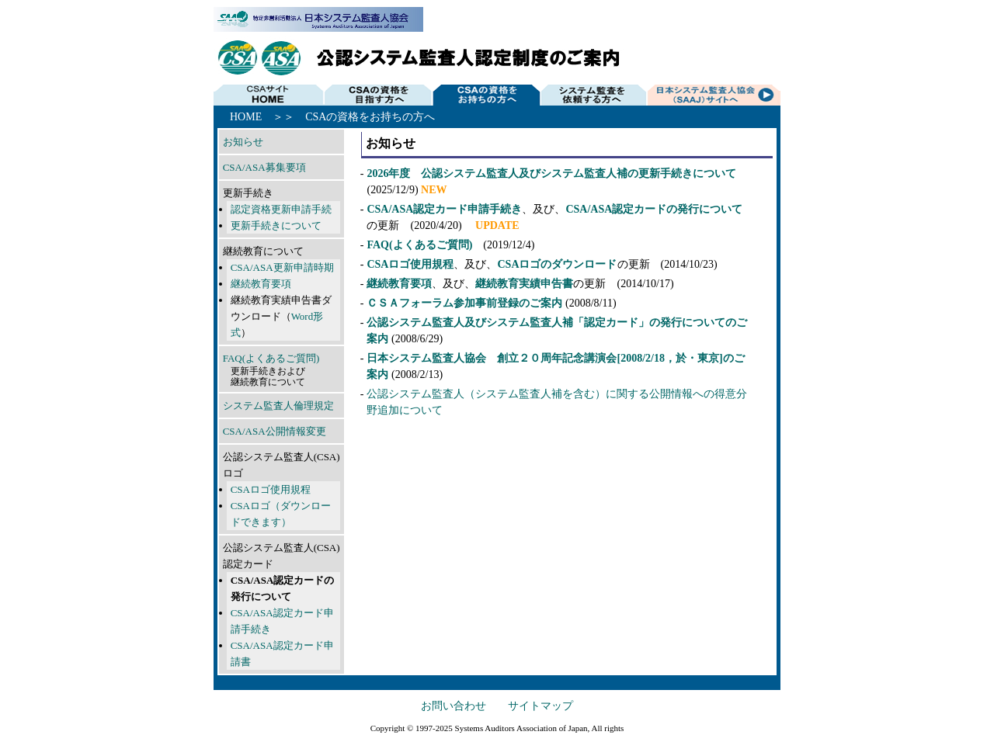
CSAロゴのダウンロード (557, 264)
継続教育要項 (261, 284)
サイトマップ (540, 706)
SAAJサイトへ (714, 94)
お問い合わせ (453, 706)
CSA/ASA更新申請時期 (282, 267)
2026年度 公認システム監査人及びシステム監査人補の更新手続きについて (551, 173)
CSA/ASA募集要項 (264, 167)
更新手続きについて (276, 225)
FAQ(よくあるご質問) (271, 358)
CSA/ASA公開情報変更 (274, 431)
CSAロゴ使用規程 (271, 489)
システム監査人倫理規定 (278, 405)
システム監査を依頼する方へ (596, 94)
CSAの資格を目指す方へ (377, 94)
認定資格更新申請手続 (281, 209)
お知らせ (243, 141)
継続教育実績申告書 (524, 284)
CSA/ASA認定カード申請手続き (444, 209)
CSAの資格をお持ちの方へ (487, 94)
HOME (268, 94)
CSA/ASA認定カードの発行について (653, 209)
